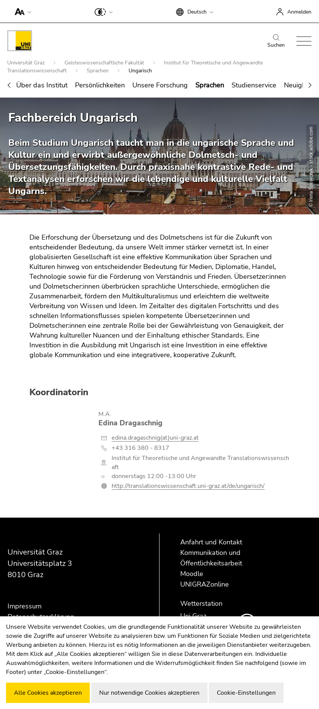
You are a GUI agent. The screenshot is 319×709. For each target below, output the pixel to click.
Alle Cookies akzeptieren (48, 693)
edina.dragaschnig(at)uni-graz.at (155, 438)
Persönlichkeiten (100, 85)
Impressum (24, 606)
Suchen (276, 41)
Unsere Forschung (160, 85)
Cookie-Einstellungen (246, 693)
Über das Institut (41, 85)
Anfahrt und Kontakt (211, 542)
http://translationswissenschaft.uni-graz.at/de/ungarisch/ (188, 486)
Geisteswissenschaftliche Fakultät (105, 62)
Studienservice (254, 85)
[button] (21, 11)
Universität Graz (26, 62)
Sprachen (98, 70)
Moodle (191, 573)
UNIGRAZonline (204, 584)
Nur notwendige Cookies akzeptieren (149, 693)
